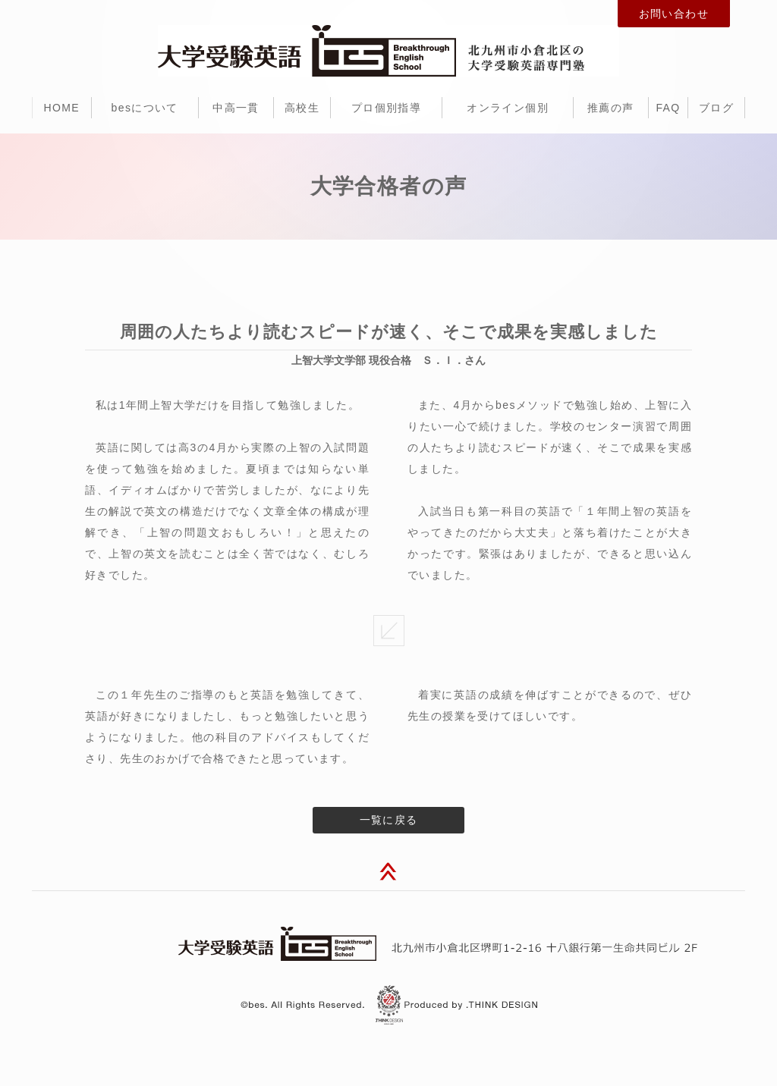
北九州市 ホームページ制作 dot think (456, 1004)
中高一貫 (236, 108)
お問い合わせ (674, 14)
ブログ (716, 108)
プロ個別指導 (386, 108)
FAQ (668, 108)
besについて (145, 108)
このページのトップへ (388, 873)
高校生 (302, 108)
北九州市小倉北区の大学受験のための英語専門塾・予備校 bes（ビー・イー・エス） (388, 51)
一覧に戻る (389, 820)
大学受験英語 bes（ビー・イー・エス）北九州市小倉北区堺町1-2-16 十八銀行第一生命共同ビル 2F (388, 944)
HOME (61, 108)
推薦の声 (610, 108)
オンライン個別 (508, 108)
